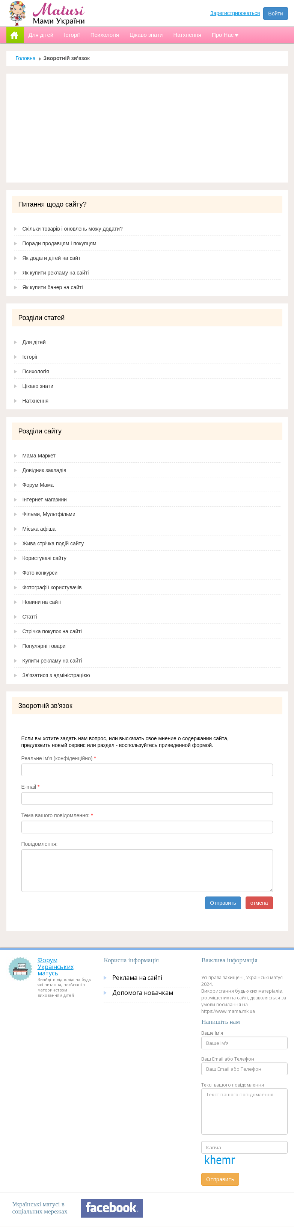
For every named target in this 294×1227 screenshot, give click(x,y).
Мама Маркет (39, 456)
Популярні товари (44, 646)
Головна (26, 58)
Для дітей (34, 342)
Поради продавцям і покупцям (59, 243)
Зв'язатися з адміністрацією (56, 675)
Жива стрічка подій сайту (53, 543)
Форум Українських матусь (56, 966)
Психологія (36, 371)
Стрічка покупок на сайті (52, 631)
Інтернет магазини (45, 500)
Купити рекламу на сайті (52, 661)
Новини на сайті (42, 602)
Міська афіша (39, 529)
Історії (30, 357)
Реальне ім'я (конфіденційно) (58, 758)
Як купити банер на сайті (53, 287)
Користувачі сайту (44, 558)
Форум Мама (38, 485)
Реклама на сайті (137, 977)
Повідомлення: (39, 844)
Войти (275, 14)
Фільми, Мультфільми (49, 514)
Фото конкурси (40, 573)
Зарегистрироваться (235, 13)
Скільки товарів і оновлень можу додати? (73, 229)
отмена (259, 903)
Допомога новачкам (142, 992)
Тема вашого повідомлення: (57, 815)
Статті (30, 617)
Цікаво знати (38, 386)
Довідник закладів (44, 470)
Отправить (223, 903)
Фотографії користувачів (52, 587)
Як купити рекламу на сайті (56, 273)
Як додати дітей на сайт (52, 258)
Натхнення (36, 401)
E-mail (30, 787)
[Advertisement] (147, 128)
